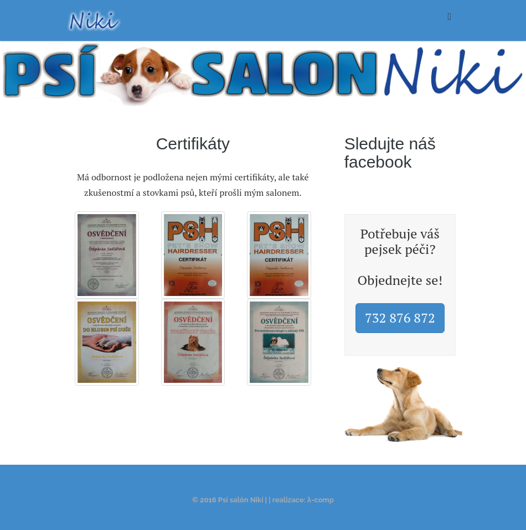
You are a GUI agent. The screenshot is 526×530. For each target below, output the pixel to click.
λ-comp (320, 500)
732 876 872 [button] (400, 317)
